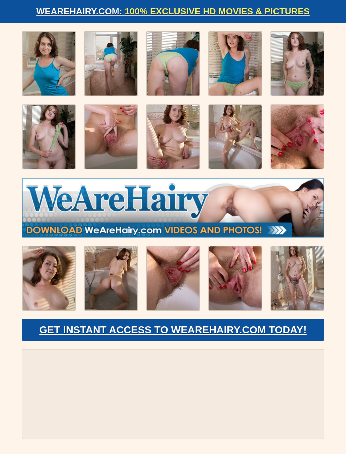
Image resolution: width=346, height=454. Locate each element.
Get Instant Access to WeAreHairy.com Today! (172, 330)
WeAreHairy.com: (173, 11)
